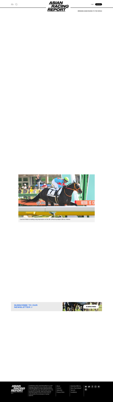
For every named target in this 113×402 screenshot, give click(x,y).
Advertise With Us (76, 386)
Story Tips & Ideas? (76, 388)
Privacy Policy (60, 392)
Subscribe (59, 390)
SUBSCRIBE (91, 306)
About (58, 386)
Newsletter (98, 4)
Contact (59, 388)
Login (92, 4)
